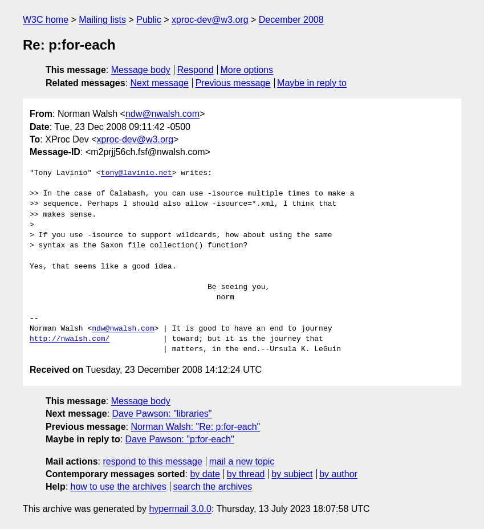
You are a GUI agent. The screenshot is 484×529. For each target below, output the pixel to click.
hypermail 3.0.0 (180, 509)
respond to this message (152, 461)
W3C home (45, 20)
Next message (160, 83)
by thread (246, 474)
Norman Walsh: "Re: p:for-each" (195, 427)
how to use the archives (118, 486)
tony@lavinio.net (136, 173)
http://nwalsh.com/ (69, 339)
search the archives (213, 486)
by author (338, 474)
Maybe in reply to (312, 83)
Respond (195, 70)
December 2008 (291, 20)
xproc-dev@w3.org (210, 20)
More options (247, 70)
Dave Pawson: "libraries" (162, 413)
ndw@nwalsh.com (162, 114)
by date (204, 474)
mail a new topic (242, 461)
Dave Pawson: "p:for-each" (179, 439)
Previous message (233, 83)
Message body (140, 70)
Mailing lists (102, 20)
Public (148, 20)
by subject (291, 474)
